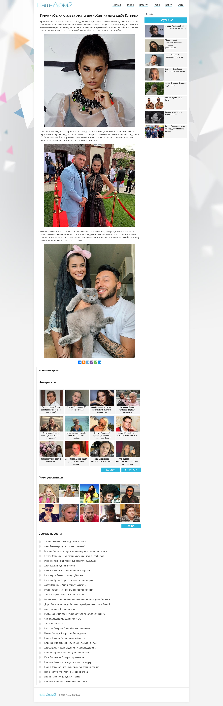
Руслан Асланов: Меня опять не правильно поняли (68, 589)
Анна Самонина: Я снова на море (60, 609)
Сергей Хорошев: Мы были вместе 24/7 (63, 618)
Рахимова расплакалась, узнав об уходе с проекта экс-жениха (74, 614)
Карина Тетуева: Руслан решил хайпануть (64, 638)
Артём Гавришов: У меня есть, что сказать (65, 585)
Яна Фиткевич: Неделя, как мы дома (62, 676)
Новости (143, 5)
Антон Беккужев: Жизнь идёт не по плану (64, 594)
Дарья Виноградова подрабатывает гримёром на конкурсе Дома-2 (77, 604)
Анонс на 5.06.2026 (53, 623)
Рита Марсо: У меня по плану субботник (63, 575)
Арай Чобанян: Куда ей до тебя (59, 565)
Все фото (131, 526)
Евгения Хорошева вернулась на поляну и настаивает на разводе (76, 551)
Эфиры (130, 5)
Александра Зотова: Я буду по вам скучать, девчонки (70, 647)
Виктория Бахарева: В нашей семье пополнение (67, 628)
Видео (168, 5)
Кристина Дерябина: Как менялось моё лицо (65, 681)
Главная (116, 5)
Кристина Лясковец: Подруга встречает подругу (67, 662)
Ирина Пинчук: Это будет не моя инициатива (66, 672)
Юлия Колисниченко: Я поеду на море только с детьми (71, 643)
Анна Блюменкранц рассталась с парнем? (64, 546)
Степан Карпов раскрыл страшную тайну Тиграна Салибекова (74, 556)
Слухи (157, 5)
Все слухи (110, 469)
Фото (180, 5)
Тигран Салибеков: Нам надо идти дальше (65, 541)
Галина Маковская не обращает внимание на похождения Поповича (77, 599)
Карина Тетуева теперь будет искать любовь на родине (71, 667)
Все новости (131, 469)
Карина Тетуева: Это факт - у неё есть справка (67, 570)
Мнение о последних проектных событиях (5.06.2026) (70, 561)
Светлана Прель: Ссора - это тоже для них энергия (68, 580)
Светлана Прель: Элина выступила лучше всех (66, 652)
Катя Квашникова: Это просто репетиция (64, 657)
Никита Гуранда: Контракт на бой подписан (65, 633)
